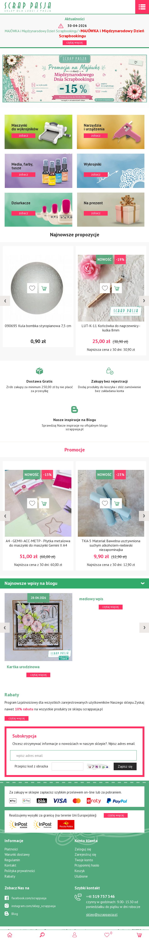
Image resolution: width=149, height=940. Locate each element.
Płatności (11, 849)
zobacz (38, 132)
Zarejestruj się (85, 854)
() (107, 933)
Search (42, 935)
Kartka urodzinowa (23, 666)
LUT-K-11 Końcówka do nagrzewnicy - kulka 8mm (111, 327)
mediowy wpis (91, 598)
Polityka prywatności (20, 871)
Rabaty (10, 876)
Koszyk (80, 871)
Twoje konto (84, 860)
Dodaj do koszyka (44, 288)
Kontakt (10, 865)
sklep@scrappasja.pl (102, 914)
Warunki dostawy (17, 854)
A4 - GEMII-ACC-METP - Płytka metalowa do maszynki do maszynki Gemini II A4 (38, 543)
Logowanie (74, 935)
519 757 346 (100, 896)
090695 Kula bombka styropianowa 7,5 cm (38, 325)
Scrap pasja (38, 7)
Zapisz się (125, 766)
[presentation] (5, 301)
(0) (139, 935)
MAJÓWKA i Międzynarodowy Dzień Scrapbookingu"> (74, 33)
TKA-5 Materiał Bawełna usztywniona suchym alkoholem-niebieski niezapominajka (111, 545)
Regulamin (12, 860)
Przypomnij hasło (87, 865)
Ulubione (81, 876)
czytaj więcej (74, 42)
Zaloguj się (83, 849)
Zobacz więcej (40, 383)
